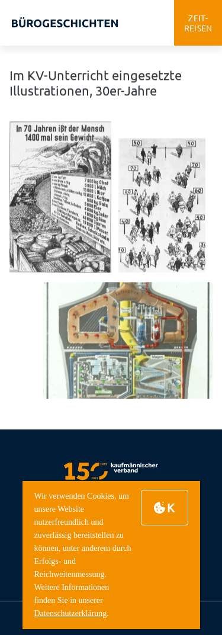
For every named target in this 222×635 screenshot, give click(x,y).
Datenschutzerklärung (70, 613)
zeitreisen (198, 22)
